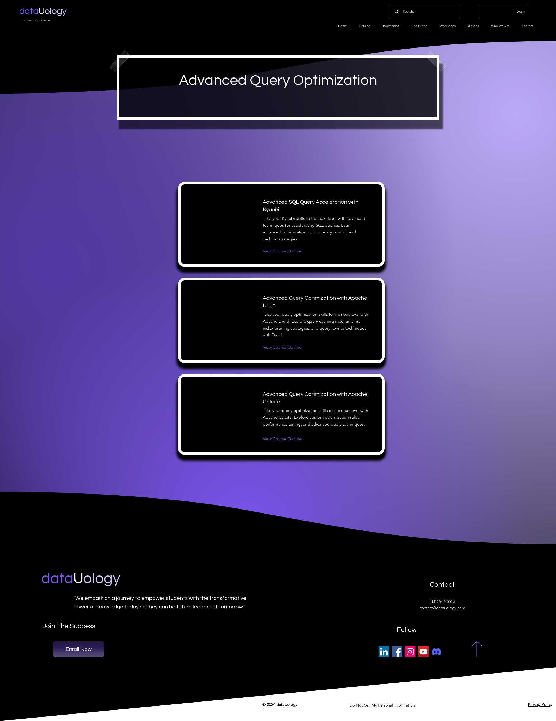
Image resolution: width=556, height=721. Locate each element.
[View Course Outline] (282, 251)
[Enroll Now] (78, 649)
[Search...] (425, 11)
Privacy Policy (540, 704)
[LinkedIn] (384, 651)
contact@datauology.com (442, 607)
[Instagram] (410, 651)
